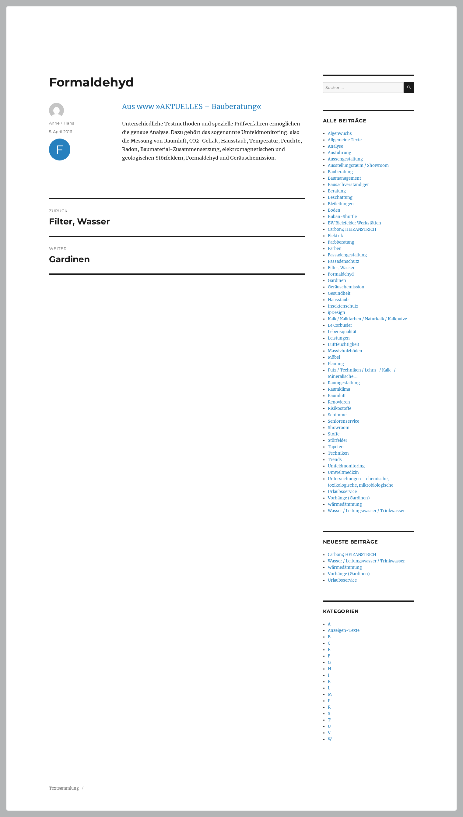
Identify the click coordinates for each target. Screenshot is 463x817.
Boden (334, 210)
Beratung (337, 191)
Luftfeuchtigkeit (343, 344)
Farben (335, 248)
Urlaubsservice (342, 491)
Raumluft (337, 395)
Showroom (338, 427)
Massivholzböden (345, 351)
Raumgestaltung (344, 383)
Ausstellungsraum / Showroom (358, 165)
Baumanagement (344, 178)
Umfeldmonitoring (346, 466)
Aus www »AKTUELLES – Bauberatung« (191, 106)
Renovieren (339, 402)
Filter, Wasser (341, 267)
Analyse (335, 146)
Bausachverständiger (348, 184)
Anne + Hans (61, 123)
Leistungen (339, 338)
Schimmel (338, 414)
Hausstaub (338, 299)
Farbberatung (341, 242)
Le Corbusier (340, 325)
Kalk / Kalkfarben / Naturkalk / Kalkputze (367, 319)
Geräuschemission (346, 287)
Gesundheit (339, 293)
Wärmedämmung (345, 504)
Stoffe (333, 434)
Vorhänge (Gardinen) (349, 498)
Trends (335, 459)
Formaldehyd (341, 274)
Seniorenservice (343, 421)
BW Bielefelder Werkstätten (354, 223)
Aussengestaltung (345, 159)
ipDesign (336, 312)
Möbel (334, 357)
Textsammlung (64, 788)
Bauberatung (340, 171)
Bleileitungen (341, 203)
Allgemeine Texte (345, 140)
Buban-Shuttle (342, 216)
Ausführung (339, 152)
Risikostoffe (339, 408)
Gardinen (337, 280)
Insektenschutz (343, 306)
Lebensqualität (342, 331)
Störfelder (337, 440)
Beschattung (340, 197)
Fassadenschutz (343, 261)
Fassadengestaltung (347, 255)
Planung (336, 363)
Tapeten (336, 446)
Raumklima (339, 389)
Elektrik (335, 235)
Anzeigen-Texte (344, 630)
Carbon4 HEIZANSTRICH (352, 229)
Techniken (338, 453)
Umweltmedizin (343, 472)
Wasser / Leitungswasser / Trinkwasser (366, 510)
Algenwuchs (340, 133)
